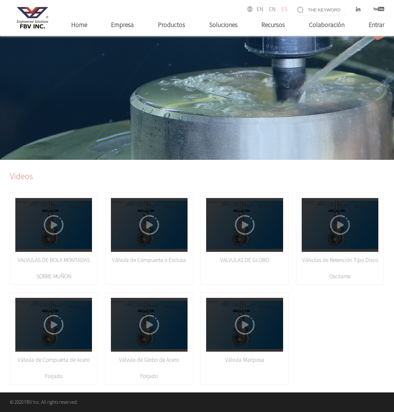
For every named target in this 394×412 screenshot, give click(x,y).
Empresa (122, 25)
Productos (171, 25)
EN (260, 9)
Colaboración (326, 25)
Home (79, 25)
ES (284, 9)
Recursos (273, 25)
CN (272, 9)
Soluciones (223, 25)
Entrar (376, 25)
